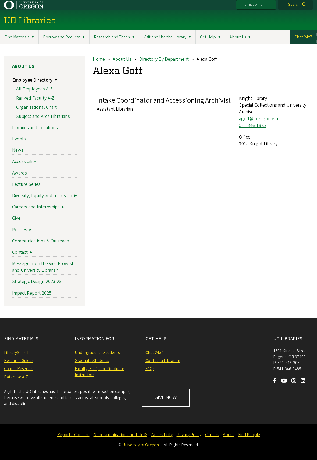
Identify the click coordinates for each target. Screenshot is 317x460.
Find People (249, 435)
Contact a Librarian (162, 361)
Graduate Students (92, 361)
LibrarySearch (17, 353)
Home (99, 59)
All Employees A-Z (34, 89)
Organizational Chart (36, 107)
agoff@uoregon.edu (259, 118)
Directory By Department (164, 59)
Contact (20, 252)
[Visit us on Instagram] (293, 381)
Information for (252, 4)
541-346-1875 (252, 125)
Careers (212, 435)
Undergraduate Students (97, 353)
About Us (122, 59)
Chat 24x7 (303, 37)
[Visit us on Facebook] (275, 381)
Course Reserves (18, 369)
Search (294, 4)
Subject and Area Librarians (43, 116)
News (17, 150)
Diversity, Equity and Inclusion (42, 195)
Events (19, 139)
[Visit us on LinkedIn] (303, 381)
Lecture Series (26, 184)
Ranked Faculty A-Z (35, 98)
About (228, 435)
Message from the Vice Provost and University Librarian (42, 267)
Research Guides (18, 361)
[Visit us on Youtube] (284, 381)
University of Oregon (140, 445)
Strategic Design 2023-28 (37, 281)
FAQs (149, 369)
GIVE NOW (166, 397)
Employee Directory (32, 80)
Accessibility (24, 161)
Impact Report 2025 (31, 293)
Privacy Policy (189, 435)
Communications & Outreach (40, 241)
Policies (19, 229)
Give (16, 218)
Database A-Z (16, 377)
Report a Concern (73, 435)
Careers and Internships (36, 207)
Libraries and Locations (35, 127)
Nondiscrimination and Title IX (120, 435)
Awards (19, 173)
